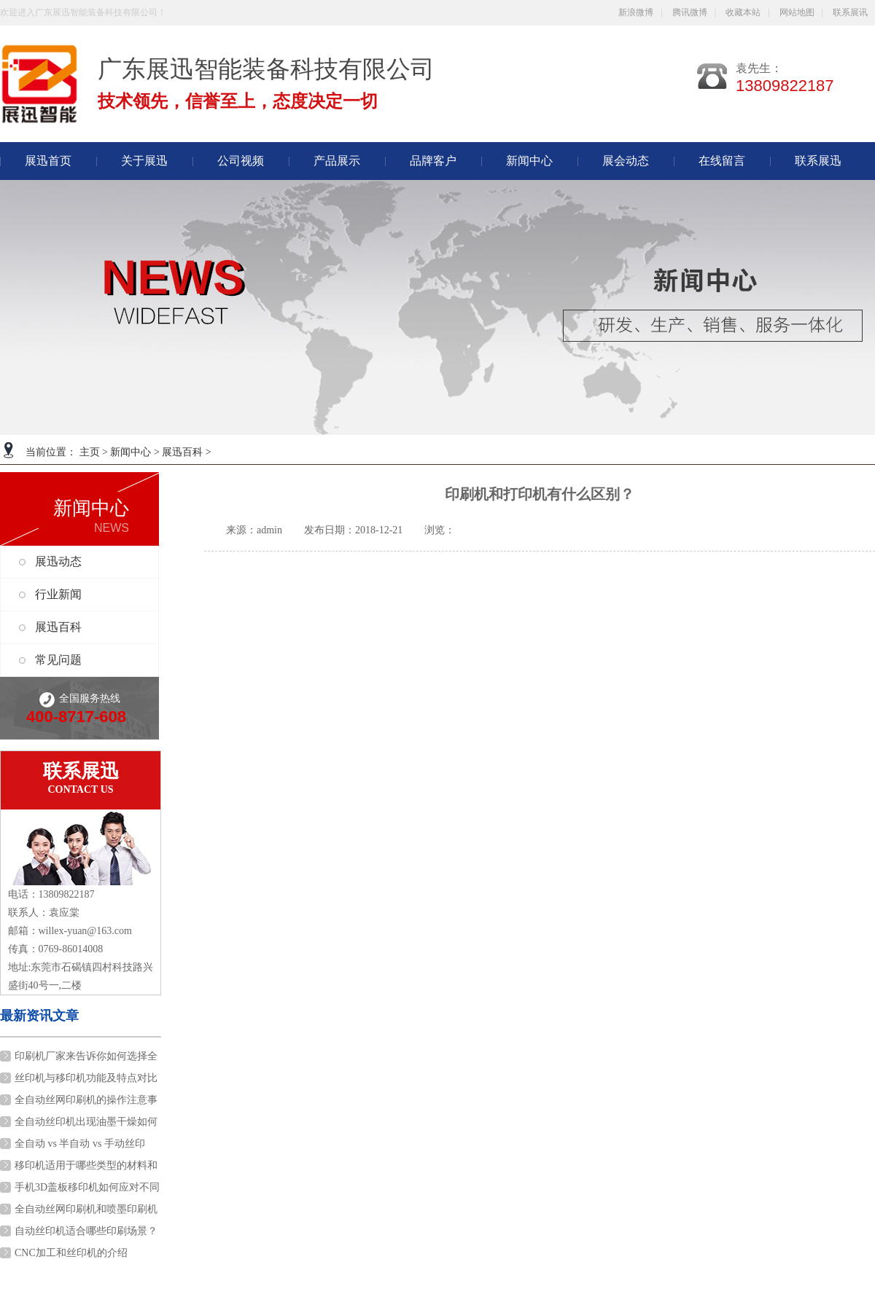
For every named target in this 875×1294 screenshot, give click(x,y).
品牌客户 (433, 160)
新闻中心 (130, 452)
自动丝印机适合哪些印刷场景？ (86, 1231)
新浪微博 (635, 12)
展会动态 (625, 160)
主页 (89, 452)
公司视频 (240, 160)
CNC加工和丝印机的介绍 (71, 1252)
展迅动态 (58, 561)
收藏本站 (743, 12)
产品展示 (337, 160)
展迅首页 (48, 160)
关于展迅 (144, 160)
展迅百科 (182, 452)
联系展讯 (850, 12)
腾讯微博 (689, 12)
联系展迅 (818, 160)
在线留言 (722, 160)
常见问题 (58, 660)
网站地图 (796, 12)
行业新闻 (58, 594)
